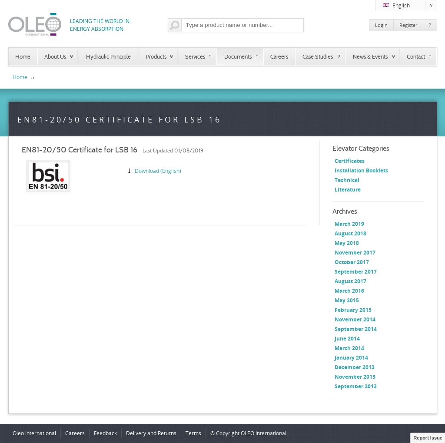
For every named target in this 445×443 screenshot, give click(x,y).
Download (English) (158, 171)
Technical (347, 180)
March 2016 (349, 290)
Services (195, 56)
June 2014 (347, 338)
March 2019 (349, 224)
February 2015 (353, 310)
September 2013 (356, 386)
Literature (348, 189)
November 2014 (355, 319)
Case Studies (317, 56)
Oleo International (34, 433)
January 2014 (351, 357)
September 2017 (356, 271)
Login (381, 25)
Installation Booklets (361, 170)
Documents (238, 56)
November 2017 (355, 252)
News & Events (370, 56)
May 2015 (347, 300)
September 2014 (356, 329)
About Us (55, 56)
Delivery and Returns (151, 433)
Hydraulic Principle (108, 56)
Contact (416, 56)
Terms (193, 433)
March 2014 (349, 348)
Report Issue (427, 437)
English (409, 5)
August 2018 (350, 233)
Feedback (105, 433)
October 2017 (352, 262)
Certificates (350, 161)
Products (156, 56)
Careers (279, 56)
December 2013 (355, 367)
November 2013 (355, 376)
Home (22, 56)
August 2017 (350, 281)
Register (408, 25)
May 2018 (347, 243)
